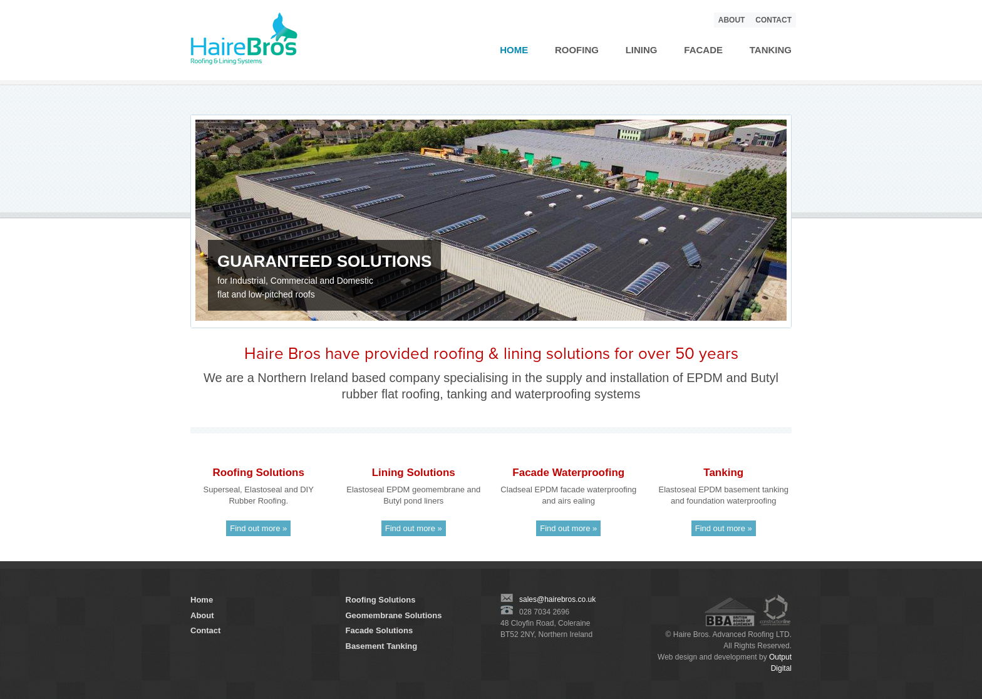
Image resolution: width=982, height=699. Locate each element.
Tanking (771, 49)
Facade (703, 49)
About (731, 20)
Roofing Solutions (381, 599)
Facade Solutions (379, 630)
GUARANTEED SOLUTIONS (324, 261)
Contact (773, 20)
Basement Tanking (382, 646)
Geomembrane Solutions (394, 615)
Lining (642, 49)
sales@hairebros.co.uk (548, 599)
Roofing (577, 49)
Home (514, 49)
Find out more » (258, 528)
